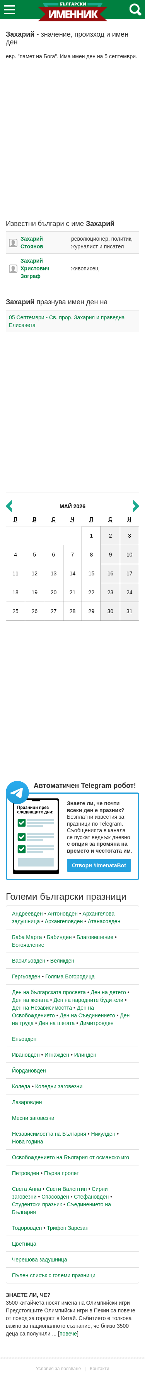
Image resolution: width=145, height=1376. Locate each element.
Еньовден (24, 1039)
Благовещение (95, 937)
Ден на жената (30, 1000)
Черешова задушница (39, 1259)
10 (129, 554)
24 (129, 592)
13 (54, 573)
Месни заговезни (33, 1118)
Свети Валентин (66, 1189)
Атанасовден (104, 921)
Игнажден (56, 1055)
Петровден (25, 1173)
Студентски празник (37, 1204)
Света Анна (26, 1189)
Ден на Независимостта (42, 1008)
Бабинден (59, 937)
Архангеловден (64, 921)
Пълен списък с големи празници (54, 1275)
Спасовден (55, 1197)
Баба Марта (27, 937)
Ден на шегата (57, 1023)
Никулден (103, 1134)
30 (110, 611)
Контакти (99, 1368)
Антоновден (63, 914)
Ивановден (26, 1055)
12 (34, 573)
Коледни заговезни (58, 1086)
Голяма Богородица (70, 976)
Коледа (21, 1086)
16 (110, 573)
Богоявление (28, 945)
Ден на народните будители (88, 1000)
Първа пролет (61, 1173)
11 (15, 573)
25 (15, 611)
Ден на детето (108, 992)
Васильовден (28, 961)
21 (73, 592)
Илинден (85, 1055)
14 (73, 573)
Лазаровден (27, 1102)
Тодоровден (27, 1228)
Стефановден (91, 1197)
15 (92, 573)
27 (54, 611)
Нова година (27, 1141)
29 (92, 611)
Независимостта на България (49, 1134)
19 (34, 592)
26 (34, 611)
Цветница (24, 1244)
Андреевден (27, 914)
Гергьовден (26, 976)
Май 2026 (72, 506)
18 (15, 592)
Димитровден (97, 1023)
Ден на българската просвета (49, 992)
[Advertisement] (72, 140)
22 (92, 592)
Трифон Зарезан (68, 1228)
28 (73, 611)
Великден (62, 961)
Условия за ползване (58, 1368)
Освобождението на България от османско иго (70, 1157)
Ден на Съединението (87, 1015)
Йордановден (29, 1070)
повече (68, 1333)
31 (129, 611)
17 (129, 573)
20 (54, 592)
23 (110, 592)
